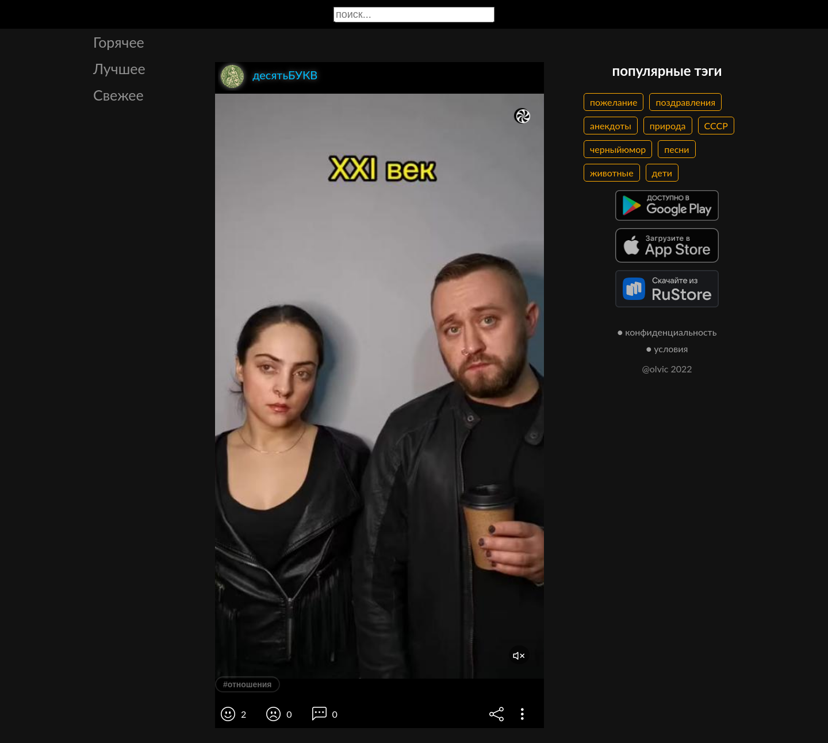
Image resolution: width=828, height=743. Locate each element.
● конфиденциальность (667, 331)
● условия (667, 348)
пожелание (613, 102)
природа (668, 125)
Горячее (118, 42)
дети (662, 172)
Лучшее (119, 68)
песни (676, 149)
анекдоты (610, 125)
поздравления (685, 102)
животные (612, 172)
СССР (716, 125)
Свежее (118, 94)
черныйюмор (618, 149)
